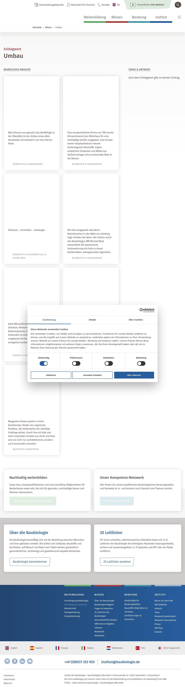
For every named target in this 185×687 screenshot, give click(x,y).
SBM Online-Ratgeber (104, 620)
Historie (158, 608)
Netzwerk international (165, 620)
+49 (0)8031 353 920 (79, 659)
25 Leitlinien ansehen (117, 561)
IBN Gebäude (160, 604)
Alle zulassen (134, 375)
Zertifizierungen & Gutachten (137, 616)
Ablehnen (51, 375)
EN (118, 4)
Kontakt (105, 4)
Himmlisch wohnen (100, 121)
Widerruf (8, 680)
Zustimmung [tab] (49, 319)
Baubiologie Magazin (103, 604)
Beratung (139, 17)
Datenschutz (9, 677)
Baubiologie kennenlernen (30, 561)
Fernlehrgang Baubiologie (76, 600)
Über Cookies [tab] (136, 319)
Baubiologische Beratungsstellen (132, 602)
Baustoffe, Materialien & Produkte (135, 610)
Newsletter (99, 632)
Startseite (37, 27)
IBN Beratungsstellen (117, 501)
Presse (157, 624)
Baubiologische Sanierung (94, 219)
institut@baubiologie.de (120, 659)
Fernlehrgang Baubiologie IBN (32, 501)
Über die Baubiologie (104, 600)
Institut (161, 17)
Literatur (98, 624)
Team (157, 612)
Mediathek (99, 628)
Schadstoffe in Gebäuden (35, 219)
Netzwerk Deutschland (165, 616)
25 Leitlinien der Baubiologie (107, 612)
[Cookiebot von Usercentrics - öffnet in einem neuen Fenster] (141, 310)
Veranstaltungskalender (51, 4)
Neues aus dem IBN (163, 600)
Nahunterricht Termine (83, 4)
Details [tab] (92, 319)
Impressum (9, 673)
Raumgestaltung (71, 612)
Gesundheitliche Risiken (105, 616)
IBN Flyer (159, 628)
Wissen (116, 17)
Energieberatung (71, 616)
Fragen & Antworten (103, 608)
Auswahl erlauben (92, 375)
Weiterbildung (95, 17)
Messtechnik (70, 608)
